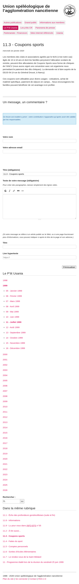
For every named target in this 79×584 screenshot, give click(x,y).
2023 (5, 474)
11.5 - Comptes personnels (15, 546)
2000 (5, 354)
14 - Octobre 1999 (14, 338)
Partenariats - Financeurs (15, 33)
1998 (5, 280)
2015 (5, 433)
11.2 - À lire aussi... (12, 531)
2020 (5, 459)
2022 (5, 469)
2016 (5, 438)
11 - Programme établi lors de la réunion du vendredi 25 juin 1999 (33, 562)
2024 (5, 479)
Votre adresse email (12, 147)
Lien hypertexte (10, 253)
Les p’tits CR (26, 28)
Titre (5, 243)
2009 (5, 401)
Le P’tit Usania (10, 28)
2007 (5, 391)
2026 (5, 490)
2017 (5, 443)
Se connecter (21, 579)
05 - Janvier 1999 (14, 291)
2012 (5, 417)
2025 (5, 485)
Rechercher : (9, 497)
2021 (5, 464)
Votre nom (8, 137)
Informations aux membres (52, 22)
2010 (5, 406)
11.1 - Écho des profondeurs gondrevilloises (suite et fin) (29, 515)
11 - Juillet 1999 (13, 322)
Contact (33, 579)
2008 (5, 396)
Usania (59, 33)
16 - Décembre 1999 (15, 348)
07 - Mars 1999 (13, 301)
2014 (5, 427)
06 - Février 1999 (14, 296)
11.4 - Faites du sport (13, 541)
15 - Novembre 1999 (15, 343)
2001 (5, 359)
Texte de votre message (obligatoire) (21, 180)
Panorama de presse (45, 28)
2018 (5, 448)
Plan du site (8, 579)
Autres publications (12, 22)
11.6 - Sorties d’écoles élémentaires (19, 551)
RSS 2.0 (42, 579)
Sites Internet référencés (41, 33)
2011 (5, 412)
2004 (5, 375)
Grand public (30, 22)
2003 (5, 370)
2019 (5, 453)
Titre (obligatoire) (11, 170)
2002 (5, 365)
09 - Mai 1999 (12, 311)
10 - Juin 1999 (12, 317)
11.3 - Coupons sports (14, 536)
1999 (5, 285)
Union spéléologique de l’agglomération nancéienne (30, 8)
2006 (5, 386)
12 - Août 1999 (13, 327)
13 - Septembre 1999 (16, 332)
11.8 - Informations (11, 520)
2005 (5, 380)
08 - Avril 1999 (12, 306)
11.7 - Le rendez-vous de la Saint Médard (22, 557)
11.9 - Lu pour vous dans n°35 (22, 525)
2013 (5, 422)
